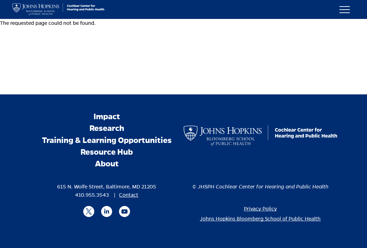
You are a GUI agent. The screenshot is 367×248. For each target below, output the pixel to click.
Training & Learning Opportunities (107, 140)
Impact (107, 116)
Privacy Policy (260, 208)
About (107, 163)
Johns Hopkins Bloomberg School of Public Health (260, 218)
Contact (128, 195)
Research (106, 128)
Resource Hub (106, 152)
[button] (347, 9)
